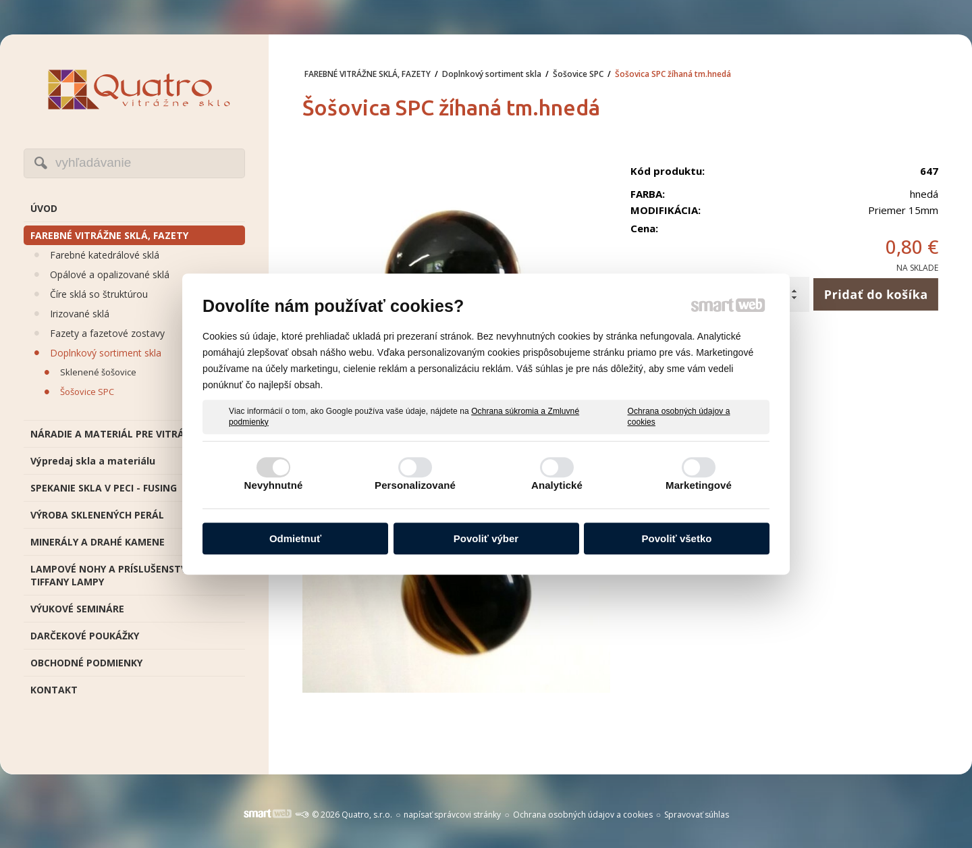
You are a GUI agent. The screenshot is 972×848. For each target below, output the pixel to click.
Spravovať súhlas (696, 814)
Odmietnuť (295, 538)
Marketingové (699, 485)
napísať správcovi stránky (452, 814)
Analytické (557, 485)
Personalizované (415, 485)
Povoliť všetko (677, 538)
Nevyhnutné (273, 485)
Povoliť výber (486, 538)
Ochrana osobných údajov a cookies (679, 416)
